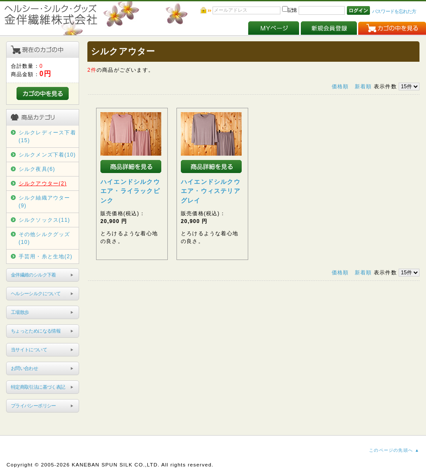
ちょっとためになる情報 (35, 330)
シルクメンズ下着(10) (47, 155)
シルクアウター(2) (43, 183)
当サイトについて (29, 349)
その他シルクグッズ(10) (44, 238)
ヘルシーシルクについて (35, 293)
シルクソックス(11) (44, 220)
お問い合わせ (24, 368)
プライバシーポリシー (33, 405)
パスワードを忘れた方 (394, 11)
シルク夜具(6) (37, 169)
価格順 (340, 86)
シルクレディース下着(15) (47, 136)
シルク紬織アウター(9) (44, 202)
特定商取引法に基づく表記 (38, 387)
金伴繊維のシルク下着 (33, 274)
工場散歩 (20, 312)
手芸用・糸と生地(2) (46, 256)
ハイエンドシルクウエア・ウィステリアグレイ (210, 191)
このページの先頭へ (391, 450)
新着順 (363, 86)
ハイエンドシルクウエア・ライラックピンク (130, 191)
